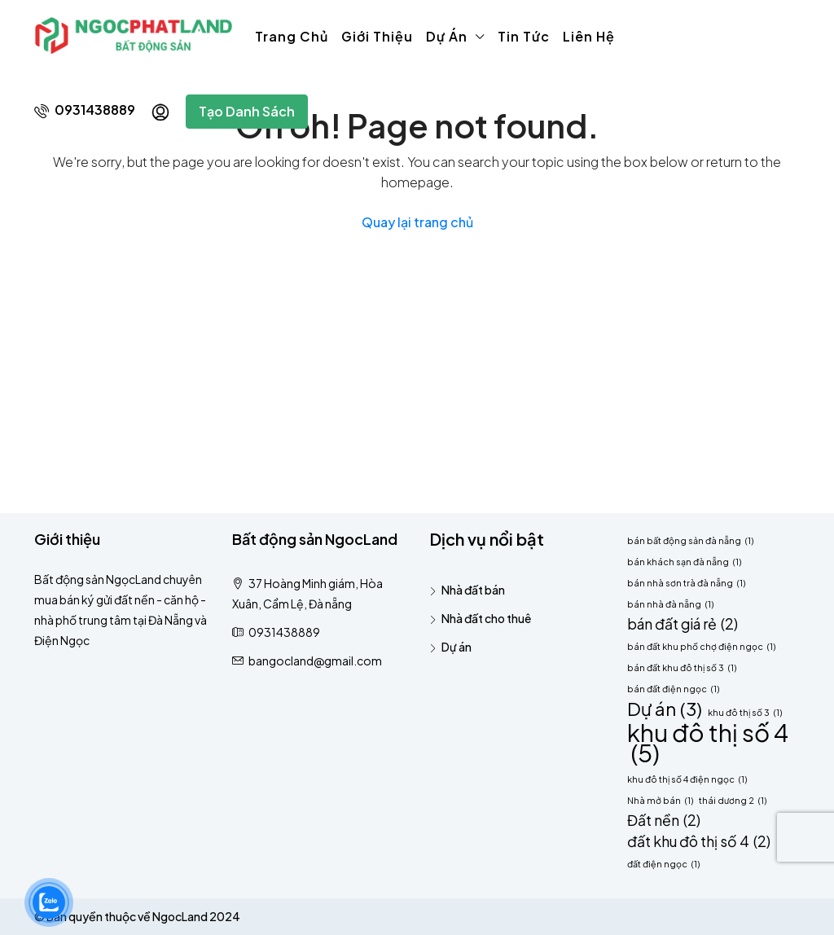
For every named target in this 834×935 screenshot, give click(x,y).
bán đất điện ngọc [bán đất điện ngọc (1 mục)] (673, 688)
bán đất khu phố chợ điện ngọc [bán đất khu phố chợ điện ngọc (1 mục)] (701, 646)
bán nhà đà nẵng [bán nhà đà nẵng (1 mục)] (670, 604)
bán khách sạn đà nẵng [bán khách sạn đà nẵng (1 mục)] (684, 561)
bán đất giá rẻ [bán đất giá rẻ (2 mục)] (682, 624)
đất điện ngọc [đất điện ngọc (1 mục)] (663, 864)
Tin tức (524, 36)
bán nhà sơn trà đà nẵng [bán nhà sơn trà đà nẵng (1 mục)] (686, 583)
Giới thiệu (377, 36)
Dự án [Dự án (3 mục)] (664, 709)
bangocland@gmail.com (315, 660)
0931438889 (84, 109)
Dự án (446, 36)
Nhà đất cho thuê (486, 618)
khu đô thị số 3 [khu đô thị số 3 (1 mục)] (745, 712)
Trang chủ (291, 36)
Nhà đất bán (473, 589)
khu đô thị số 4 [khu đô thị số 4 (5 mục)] (707, 742)
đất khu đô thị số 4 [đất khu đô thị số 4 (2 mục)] (698, 842)
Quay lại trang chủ (417, 221)
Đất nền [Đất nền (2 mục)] (663, 820)
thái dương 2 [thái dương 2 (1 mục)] (732, 800)
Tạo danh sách (247, 111)
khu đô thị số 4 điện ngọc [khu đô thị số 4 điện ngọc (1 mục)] (687, 779)
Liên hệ (589, 36)
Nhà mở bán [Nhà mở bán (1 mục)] (660, 800)
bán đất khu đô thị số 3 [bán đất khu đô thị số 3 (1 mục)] (681, 667)
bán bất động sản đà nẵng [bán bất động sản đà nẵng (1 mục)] (690, 540)
